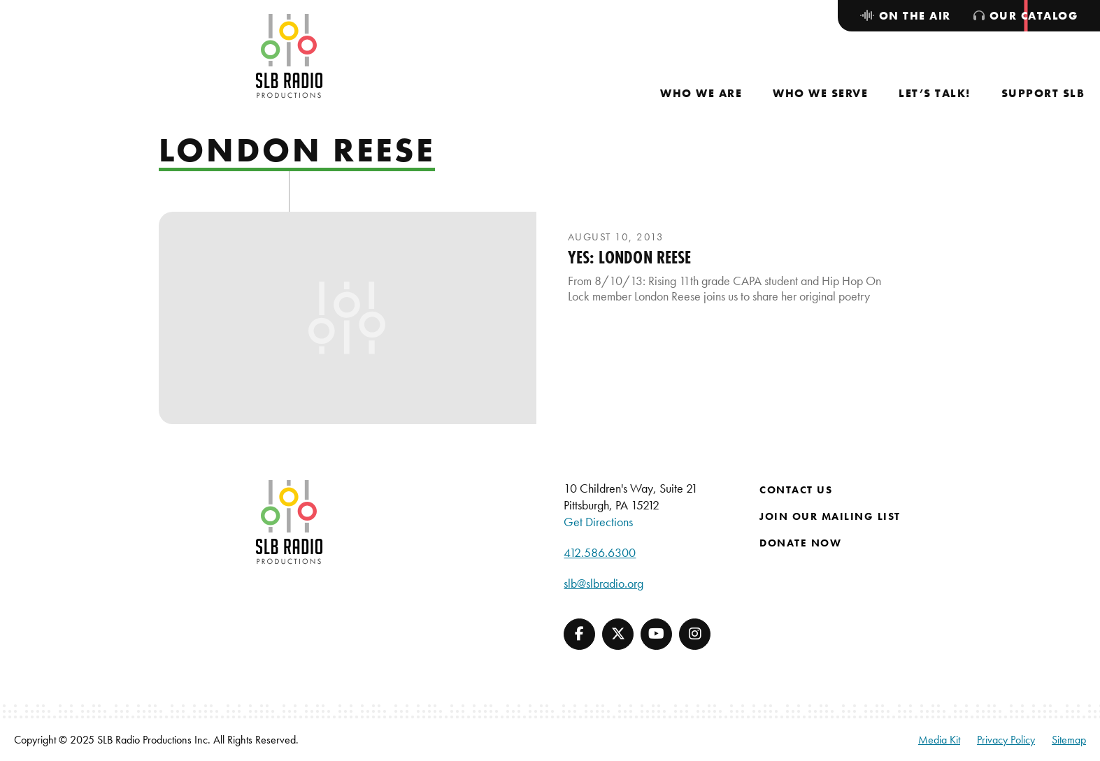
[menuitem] (701, 93)
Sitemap (1069, 739)
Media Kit (939, 739)
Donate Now (800, 543)
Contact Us (795, 490)
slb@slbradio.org (603, 583)
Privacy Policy (1006, 739)
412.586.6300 (600, 552)
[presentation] (347, 318)
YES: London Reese (630, 257)
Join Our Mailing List (830, 516)
